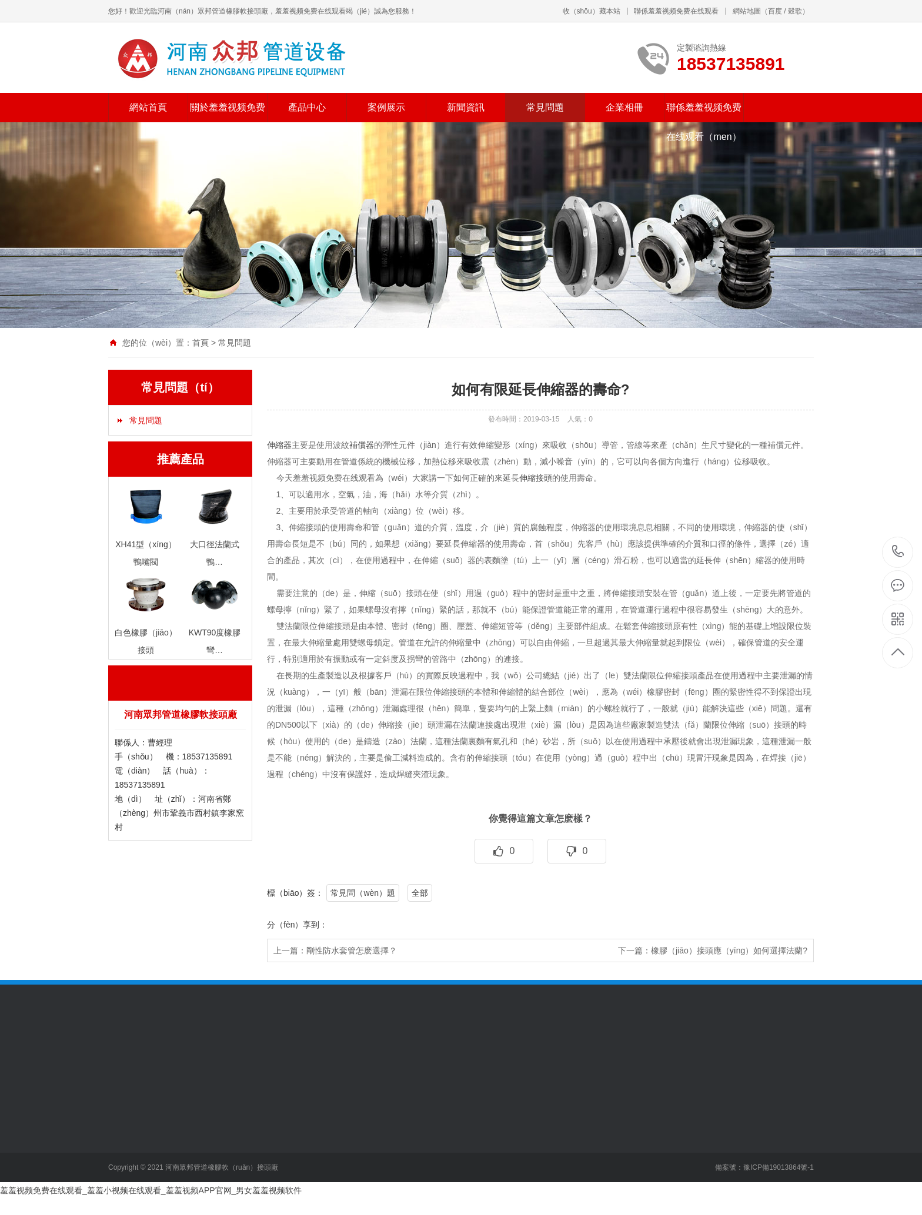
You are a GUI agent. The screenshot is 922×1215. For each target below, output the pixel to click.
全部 (420, 893)
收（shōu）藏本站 (591, 11)
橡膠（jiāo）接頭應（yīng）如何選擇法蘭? (729, 950)
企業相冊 (624, 107)
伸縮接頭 (535, 478)
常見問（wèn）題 (362, 893)
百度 (775, 11)
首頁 (200, 342)
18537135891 (898, 552)
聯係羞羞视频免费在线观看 (676, 11)
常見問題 (545, 107)
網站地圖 (747, 11)
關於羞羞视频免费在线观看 (227, 122)
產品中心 (307, 107)
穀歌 (795, 11)
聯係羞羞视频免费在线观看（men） (703, 122)
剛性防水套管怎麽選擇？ (351, 950)
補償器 (361, 445)
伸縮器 (279, 445)
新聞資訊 (466, 107)
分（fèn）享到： (297, 924)
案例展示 (386, 107)
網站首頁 (148, 107)
